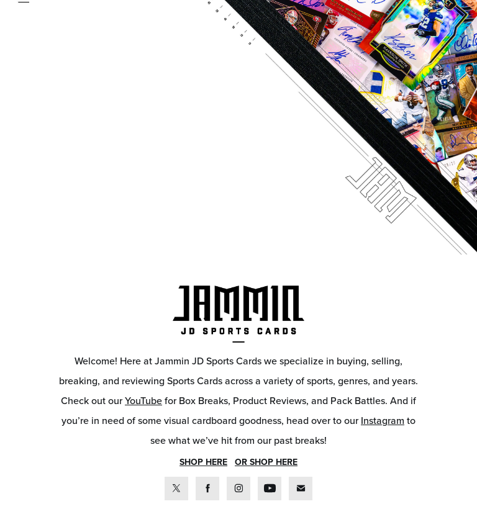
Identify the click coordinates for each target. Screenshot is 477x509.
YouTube (143, 400)
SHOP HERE (203, 462)
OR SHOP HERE (266, 462)
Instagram (382, 420)
